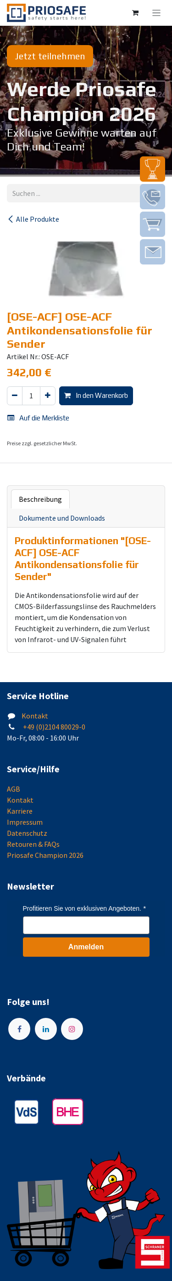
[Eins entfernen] (14, 395)
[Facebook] (19, 1029)
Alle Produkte (33, 219)
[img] (152, 169)
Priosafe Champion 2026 (45, 855)
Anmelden (86, 947)
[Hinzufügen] (47, 395)
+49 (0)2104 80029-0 (53, 726)
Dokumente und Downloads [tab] (62, 518)
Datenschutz (27, 833)
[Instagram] (72, 1029)
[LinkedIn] (46, 1029)
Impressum (25, 822)
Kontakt (35, 715)
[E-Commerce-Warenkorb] (135, 13)
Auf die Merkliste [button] (38, 418)
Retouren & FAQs (33, 844)
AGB (13, 788)
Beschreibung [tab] (40, 499)
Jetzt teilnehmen (50, 56)
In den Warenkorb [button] (96, 395)
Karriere (20, 811)
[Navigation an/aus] (157, 13)
